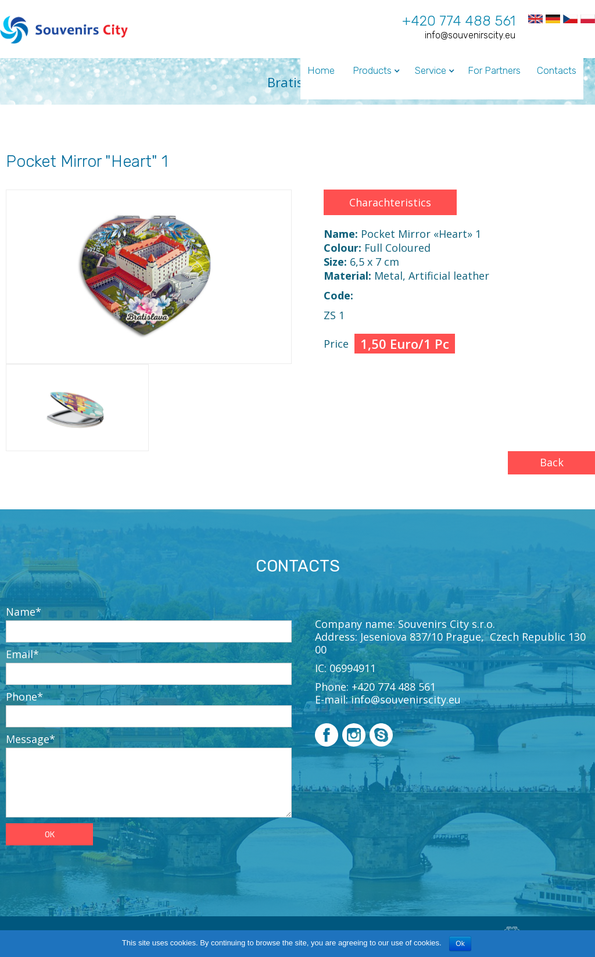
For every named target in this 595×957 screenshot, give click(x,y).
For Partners (494, 70)
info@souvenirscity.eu (470, 35)
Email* (22, 654)
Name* (23, 611)
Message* (30, 739)
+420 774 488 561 (458, 21)
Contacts (556, 70)
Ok (460, 944)
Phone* (24, 696)
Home (321, 70)
